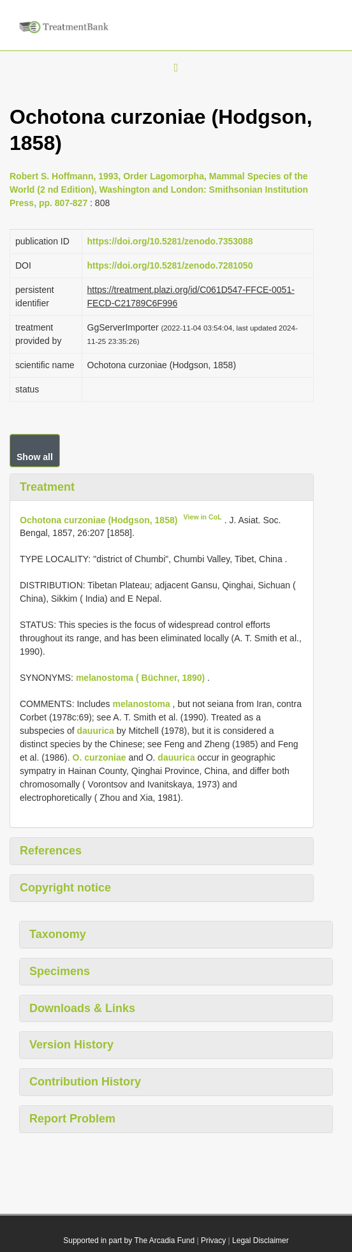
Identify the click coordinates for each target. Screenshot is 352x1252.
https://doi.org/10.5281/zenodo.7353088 (170, 241)
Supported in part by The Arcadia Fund (128, 1240)
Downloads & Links (82, 1008)
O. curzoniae (99, 757)
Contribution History (85, 1081)
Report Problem (72, 1118)
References (51, 850)
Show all (35, 457)
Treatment (47, 487)
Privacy (213, 1240)
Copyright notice (65, 887)
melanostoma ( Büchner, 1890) (140, 678)
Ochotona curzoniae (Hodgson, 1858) (98, 519)
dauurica (95, 731)
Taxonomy (57, 934)
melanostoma (141, 704)
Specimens (59, 971)
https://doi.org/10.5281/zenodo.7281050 (170, 265)
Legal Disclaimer (260, 1240)
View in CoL (203, 517)
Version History (71, 1044)
